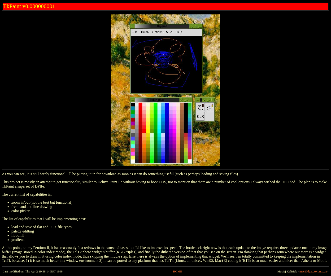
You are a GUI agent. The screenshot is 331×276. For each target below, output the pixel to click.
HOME (177, 271)
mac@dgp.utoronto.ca (313, 271)
